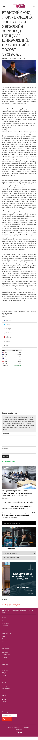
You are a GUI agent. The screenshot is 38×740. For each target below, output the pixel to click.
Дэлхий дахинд (6, 688)
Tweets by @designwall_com (11, 605)
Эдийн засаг (5, 623)
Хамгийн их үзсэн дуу (10, 553)
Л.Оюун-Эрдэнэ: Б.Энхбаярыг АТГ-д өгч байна (18, 502)
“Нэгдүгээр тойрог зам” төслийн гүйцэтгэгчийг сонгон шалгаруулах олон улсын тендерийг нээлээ (17, 493)
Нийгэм (5, 58)
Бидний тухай (5, 610)
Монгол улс (5, 686)
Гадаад (4, 701)
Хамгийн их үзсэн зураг (11, 557)
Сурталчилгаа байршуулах (19, 610)
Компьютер (5, 652)
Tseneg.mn (19, 729)
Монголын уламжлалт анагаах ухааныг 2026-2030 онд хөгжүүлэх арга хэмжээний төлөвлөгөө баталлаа (19, 515)
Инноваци (4, 657)
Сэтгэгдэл (5, 433)
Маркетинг (5, 625)
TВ (2, 641)
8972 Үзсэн (22, 58)
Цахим (4, 675)
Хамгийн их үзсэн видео (11, 523)
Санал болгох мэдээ (9, 462)
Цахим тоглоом (6, 654)
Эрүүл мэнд (5, 670)
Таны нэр (5, 448)
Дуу (3, 639)
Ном (3, 668)
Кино (3, 636)
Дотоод (4, 699)
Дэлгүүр (4, 621)
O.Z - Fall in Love (8, 549)
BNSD (27, 727)
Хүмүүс (4, 672)
